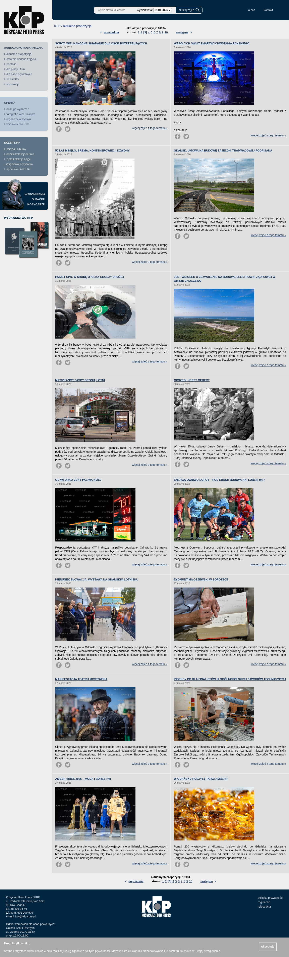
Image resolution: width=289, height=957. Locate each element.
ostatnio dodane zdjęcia (21, 59)
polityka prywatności (270, 897)
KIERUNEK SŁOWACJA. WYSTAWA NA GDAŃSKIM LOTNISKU (96, 579)
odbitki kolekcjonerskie (20, 154)
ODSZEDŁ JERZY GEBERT (192, 380)
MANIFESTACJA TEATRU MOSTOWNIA (81, 679)
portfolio (11, 64)
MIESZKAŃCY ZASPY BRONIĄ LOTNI (80, 380)
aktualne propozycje (19, 54)
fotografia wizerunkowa (20, 114)
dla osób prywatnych (19, 74)
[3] (145, 32)
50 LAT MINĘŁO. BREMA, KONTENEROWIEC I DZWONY (92, 150)
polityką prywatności (97, 951)
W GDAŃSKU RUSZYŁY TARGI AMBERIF (201, 778)
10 (166, 32)
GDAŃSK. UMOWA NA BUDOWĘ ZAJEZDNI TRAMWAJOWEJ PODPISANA (223, 150)
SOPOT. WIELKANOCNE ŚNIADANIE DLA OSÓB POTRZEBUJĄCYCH (101, 43)
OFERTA (9, 102)
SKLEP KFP (12, 142)
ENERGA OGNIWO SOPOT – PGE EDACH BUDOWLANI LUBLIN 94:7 (219, 479)
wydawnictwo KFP (17, 124)
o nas (251, 10)
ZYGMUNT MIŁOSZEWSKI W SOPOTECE (201, 579)
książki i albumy (16, 149)
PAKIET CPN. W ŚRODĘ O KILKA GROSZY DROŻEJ (89, 276)
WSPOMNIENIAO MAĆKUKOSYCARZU (35, 199)
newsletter (12, 79)
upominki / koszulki (18, 169)
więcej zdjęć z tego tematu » (149, 128)
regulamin (264, 902)
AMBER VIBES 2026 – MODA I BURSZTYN (83, 778)
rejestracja (12, 84)
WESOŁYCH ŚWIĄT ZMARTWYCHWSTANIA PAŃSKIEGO (211, 43)
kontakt (268, 10)
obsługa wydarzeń (17, 109)
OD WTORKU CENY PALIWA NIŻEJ (78, 479)
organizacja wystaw (18, 119)
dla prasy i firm (15, 69)
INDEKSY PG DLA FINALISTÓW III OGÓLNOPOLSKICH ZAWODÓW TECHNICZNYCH (230, 679)
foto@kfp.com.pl (25, 916)
